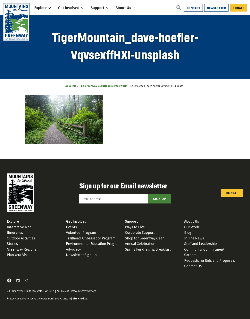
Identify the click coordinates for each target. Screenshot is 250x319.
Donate (238, 8)
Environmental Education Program (93, 243)
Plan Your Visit (18, 254)
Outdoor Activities (21, 238)
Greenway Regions (21, 249)
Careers (190, 254)
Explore (40, 7)
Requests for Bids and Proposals (209, 260)
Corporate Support (140, 232)
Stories (12, 243)
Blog (187, 232)
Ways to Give (135, 227)
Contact (193, 8)
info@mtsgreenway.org (83, 291)
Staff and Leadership (200, 243)
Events (71, 227)
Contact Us (193, 265)
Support (97, 7)
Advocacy (73, 249)
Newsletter (216, 8)
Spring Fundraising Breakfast (148, 249)
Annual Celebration (140, 243)
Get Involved (68, 7)
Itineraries (15, 232)
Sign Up (159, 198)
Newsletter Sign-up (81, 254)
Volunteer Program (81, 232)
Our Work (191, 227)
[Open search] (178, 7)
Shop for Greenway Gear (144, 238)
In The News (194, 238)
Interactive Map (19, 227)
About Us (123, 7)
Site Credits (79, 298)
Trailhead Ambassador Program (90, 238)
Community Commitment (204, 249)
